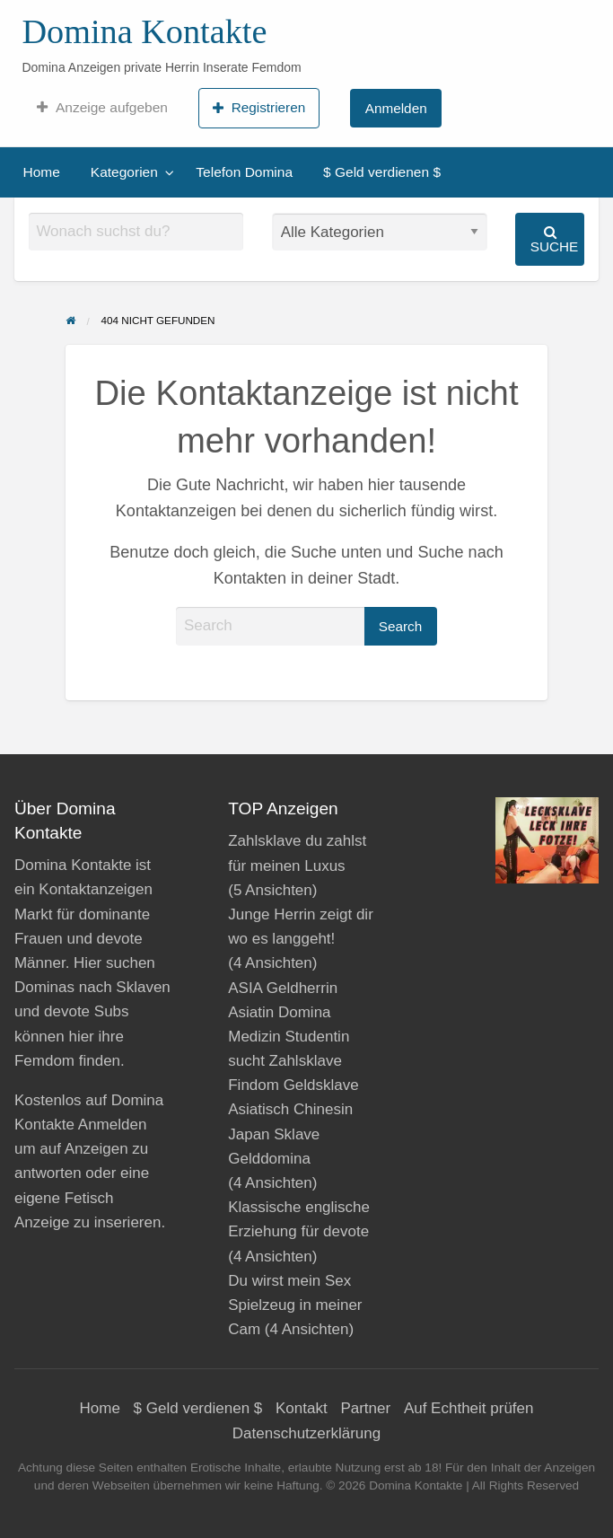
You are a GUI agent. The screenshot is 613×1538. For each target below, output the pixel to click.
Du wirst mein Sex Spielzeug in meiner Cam (295, 1305)
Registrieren (259, 108)
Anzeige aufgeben (102, 108)
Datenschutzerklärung (306, 1433)
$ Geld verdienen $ (382, 172)
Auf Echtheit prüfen (469, 1408)
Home (41, 172)
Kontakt (302, 1408)
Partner (365, 1408)
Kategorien (124, 172)
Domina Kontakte (144, 31)
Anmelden (396, 108)
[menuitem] (102, 107)
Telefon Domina (244, 172)
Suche (554, 239)
